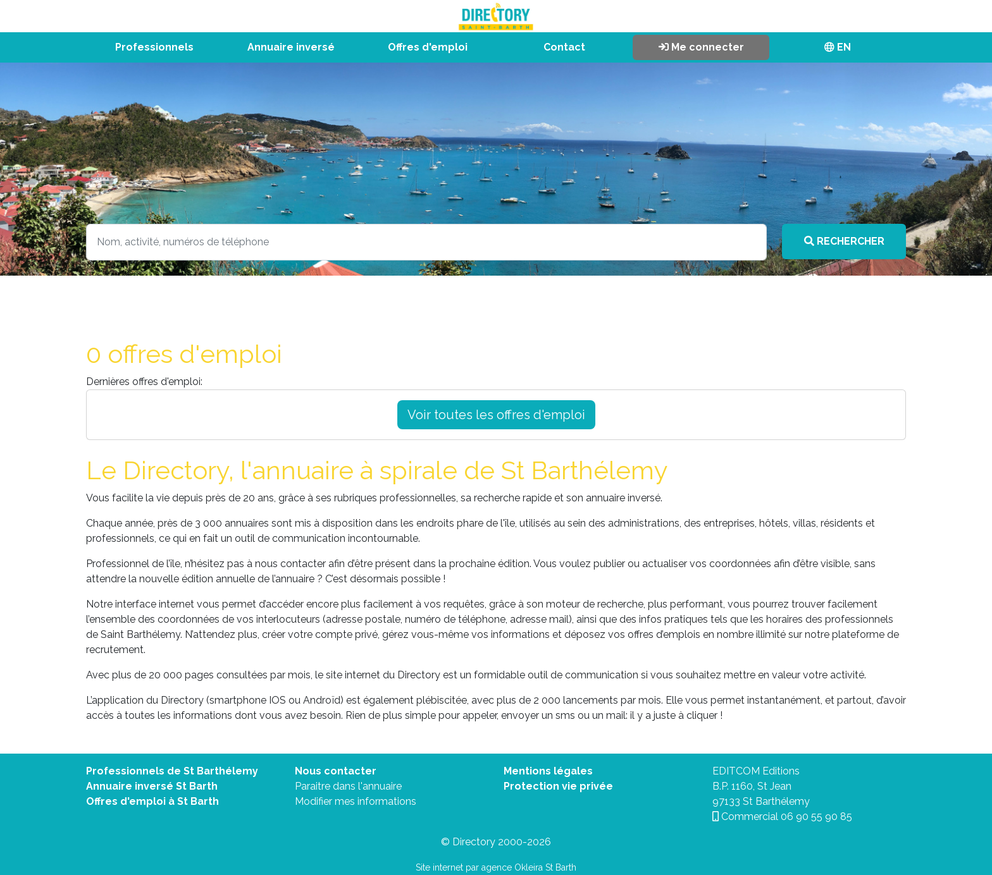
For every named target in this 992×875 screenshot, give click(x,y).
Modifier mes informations (355, 801)
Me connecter (701, 47)
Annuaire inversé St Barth (152, 786)
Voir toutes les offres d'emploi (496, 414)
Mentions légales (548, 771)
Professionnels (154, 47)
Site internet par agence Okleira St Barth (496, 867)
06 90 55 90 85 (816, 817)
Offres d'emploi (428, 47)
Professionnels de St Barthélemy (172, 771)
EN (837, 47)
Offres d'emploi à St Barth (152, 801)
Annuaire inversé (291, 47)
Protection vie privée (558, 786)
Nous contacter (335, 771)
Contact (564, 47)
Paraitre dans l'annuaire (348, 786)
